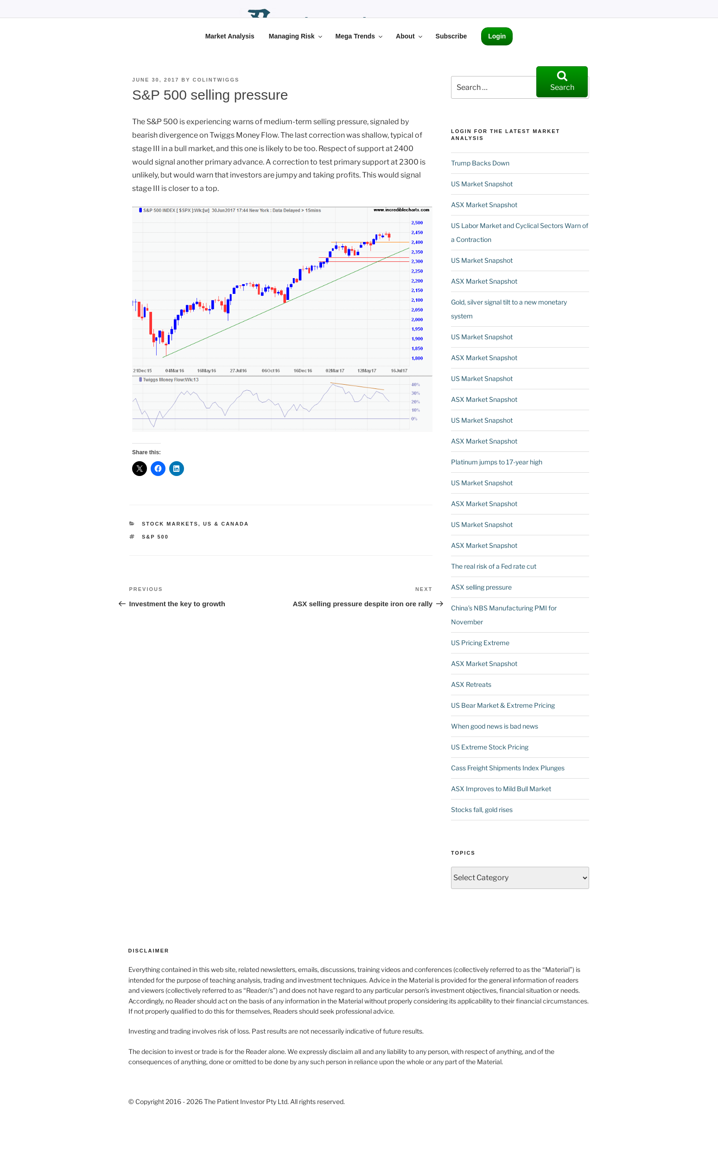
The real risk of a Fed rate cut (493, 566)
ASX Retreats (471, 684)
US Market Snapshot (482, 184)
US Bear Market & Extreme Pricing (503, 705)
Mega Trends (360, 36)
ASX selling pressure (481, 587)
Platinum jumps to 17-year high (496, 462)
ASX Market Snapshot (484, 205)
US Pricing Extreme (480, 643)
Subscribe (451, 36)
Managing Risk (296, 36)
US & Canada (226, 524)
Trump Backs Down (480, 163)
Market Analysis (229, 36)
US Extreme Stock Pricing (489, 747)
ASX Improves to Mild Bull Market (501, 789)
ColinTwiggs (215, 80)
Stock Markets (170, 524)
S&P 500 (155, 537)
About (409, 36)
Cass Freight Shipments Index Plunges (508, 768)
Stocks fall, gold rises (482, 809)
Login (497, 36)
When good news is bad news (494, 726)
